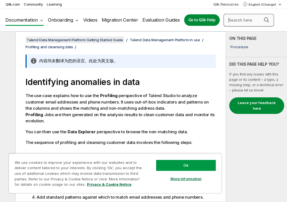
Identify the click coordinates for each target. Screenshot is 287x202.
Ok (185, 165)
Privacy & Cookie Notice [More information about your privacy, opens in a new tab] (109, 184)
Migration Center (120, 20)
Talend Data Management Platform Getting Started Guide (75, 40)
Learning (54, 4)
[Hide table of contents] (7, 40)
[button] (266, 20)
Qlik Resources (226, 4)
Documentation (21, 20)
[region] (115, 173)
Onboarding (60, 20)
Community (33, 4)
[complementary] (256, 116)
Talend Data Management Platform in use (165, 40)
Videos (90, 20)
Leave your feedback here (257, 105)
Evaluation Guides (161, 20)
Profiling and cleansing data (49, 47)
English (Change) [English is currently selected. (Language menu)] (263, 4)
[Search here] (249, 20)
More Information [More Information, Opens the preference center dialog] (186, 178)
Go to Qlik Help (202, 20)
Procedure (239, 47)
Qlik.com (13, 4)
